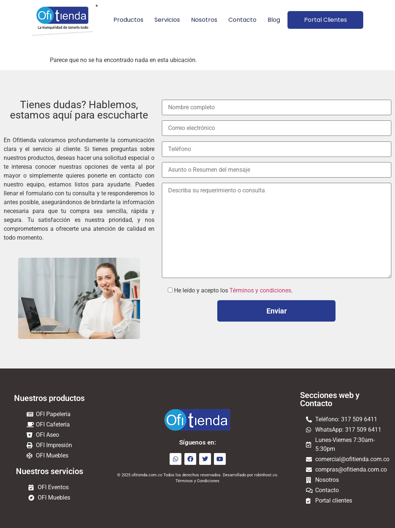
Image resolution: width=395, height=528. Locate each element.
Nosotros (204, 20)
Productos (128, 20)
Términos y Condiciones (197, 481)
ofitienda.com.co (147, 475)
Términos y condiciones (260, 290)
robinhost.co (265, 475)
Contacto (242, 20)
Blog (273, 20)
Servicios (167, 20)
